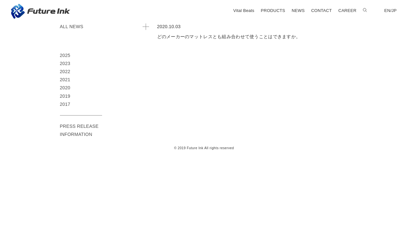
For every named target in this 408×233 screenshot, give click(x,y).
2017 (65, 104)
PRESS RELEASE (79, 126)
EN (387, 10)
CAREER (347, 10)
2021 (65, 79)
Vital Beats (243, 10)
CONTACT (321, 10)
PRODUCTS (273, 10)
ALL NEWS (72, 26)
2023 (65, 63)
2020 (65, 87)
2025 (65, 55)
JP (394, 10)
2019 (65, 96)
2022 (65, 71)
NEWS (298, 10)
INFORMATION (76, 134)
